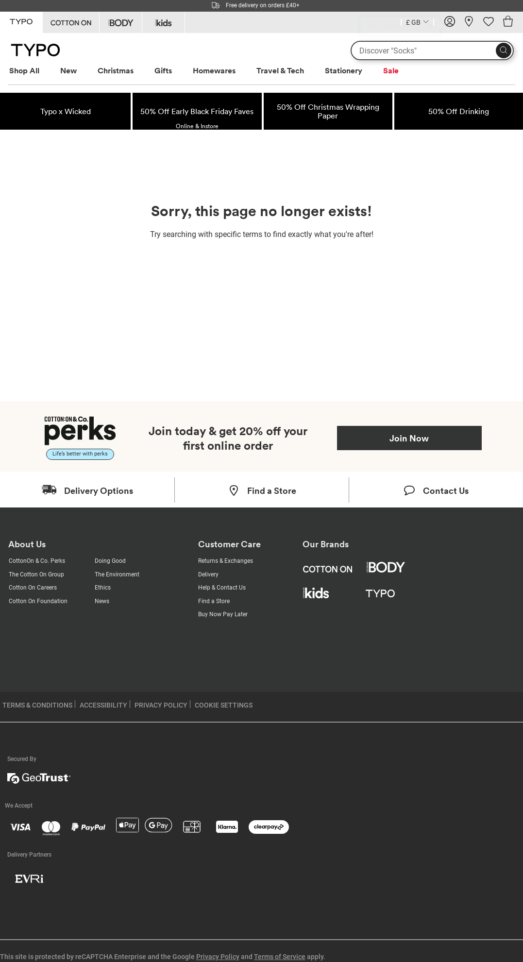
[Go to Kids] (163, 22)
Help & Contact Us (222, 587)
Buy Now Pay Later (223, 614)
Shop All (24, 70)
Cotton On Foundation (38, 601)
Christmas (116, 70)
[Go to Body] (121, 22)
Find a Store (214, 601)
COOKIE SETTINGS (224, 705)
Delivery (208, 574)
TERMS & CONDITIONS (37, 705)
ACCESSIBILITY (103, 705)
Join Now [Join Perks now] (409, 438)
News (102, 601)
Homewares (214, 70)
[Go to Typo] (21, 22)
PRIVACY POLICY (161, 705)
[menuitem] (33, 71)
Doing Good (110, 560)
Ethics (103, 587)
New (68, 70)
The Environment (117, 574)
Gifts (163, 70)
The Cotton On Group (36, 574)
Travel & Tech (280, 70)
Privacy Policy (217, 957)
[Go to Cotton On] (71, 22)
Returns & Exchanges (225, 560)
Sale (391, 70)
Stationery (343, 70)
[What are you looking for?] (432, 50)
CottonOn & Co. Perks (37, 560)
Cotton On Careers (33, 587)
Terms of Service (279, 957)
